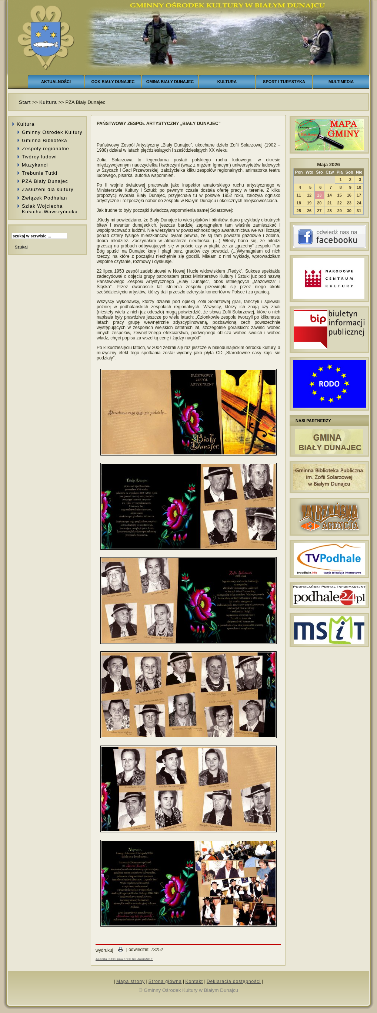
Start (25, 102)
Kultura (48, 102)
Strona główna (165, 981)
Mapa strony (130, 981)
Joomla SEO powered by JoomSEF (124, 959)
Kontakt (194, 981)
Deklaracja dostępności (234, 981)
